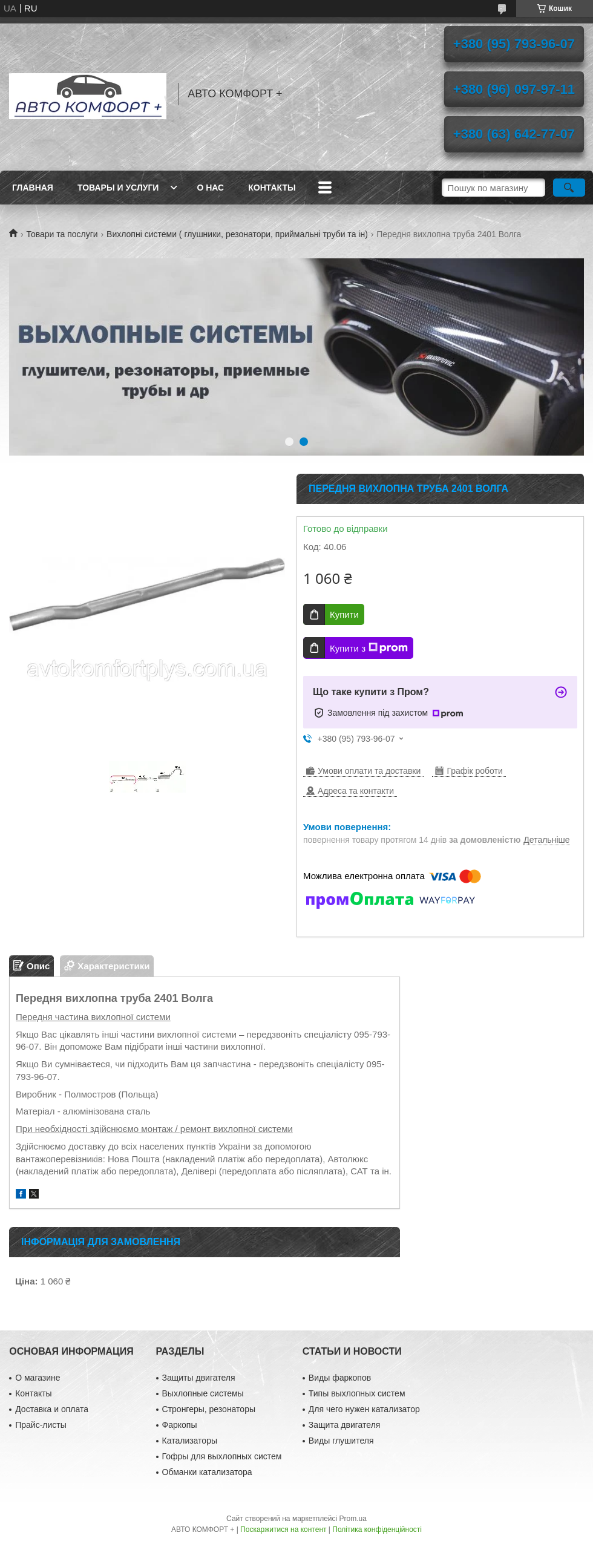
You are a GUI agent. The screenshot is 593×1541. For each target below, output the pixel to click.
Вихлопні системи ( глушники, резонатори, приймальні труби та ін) (237, 234)
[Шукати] (569, 187)
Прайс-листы (41, 1425)
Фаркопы (179, 1425)
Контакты (271, 187)
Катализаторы (189, 1440)
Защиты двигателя (198, 1377)
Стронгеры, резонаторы (208, 1409)
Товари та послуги (61, 234)
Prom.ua (353, 1518)
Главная (32, 187)
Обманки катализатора (207, 1472)
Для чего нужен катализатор (364, 1409)
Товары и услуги (118, 187)
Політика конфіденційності (377, 1529)
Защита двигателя (345, 1425)
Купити (344, 614)
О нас (210, 187)
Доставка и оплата (51, 1409)
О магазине (37, 1377)
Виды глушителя (341, 1440)
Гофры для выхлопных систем (222, 1456)
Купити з (369, 648)
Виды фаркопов (340, 1377)
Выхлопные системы (203, 1393)
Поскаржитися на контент (283, 1529)
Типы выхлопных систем (357, 1393)
